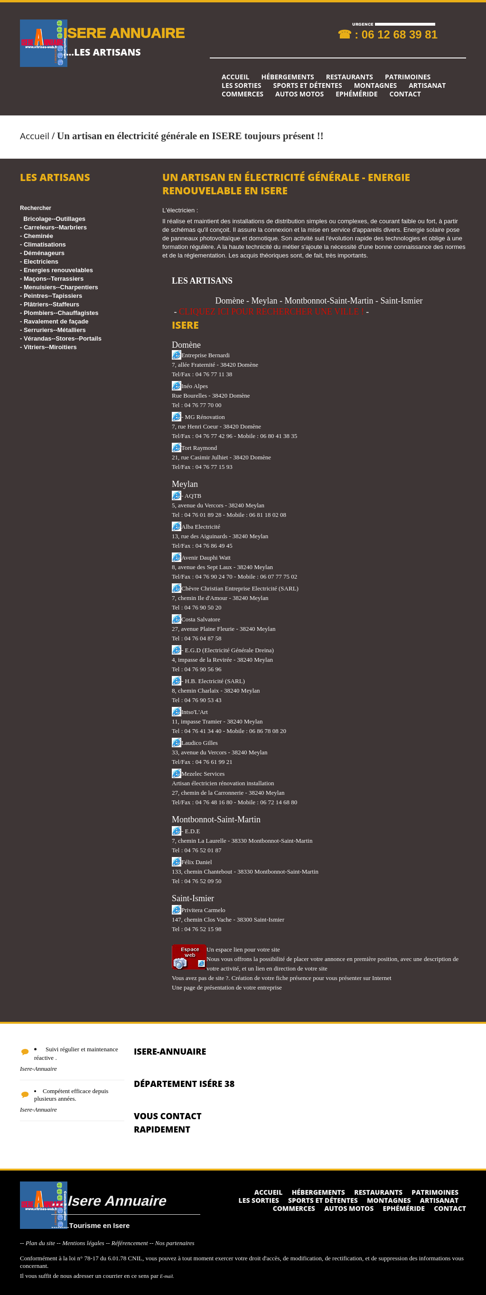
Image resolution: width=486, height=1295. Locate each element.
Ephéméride (356, 94)
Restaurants (349, 77)
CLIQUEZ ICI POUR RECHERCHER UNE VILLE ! (271, 311)
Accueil (235, 77)
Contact (405, 94)
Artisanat (427, 85)
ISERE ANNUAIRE (124, 32)
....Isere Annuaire (108, 1200)
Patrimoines (407, 77)
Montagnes (375, 85)
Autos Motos (299, 94)
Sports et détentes (307, 85)
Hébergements (287, 77)
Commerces (242, 94)
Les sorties (242, 85)
